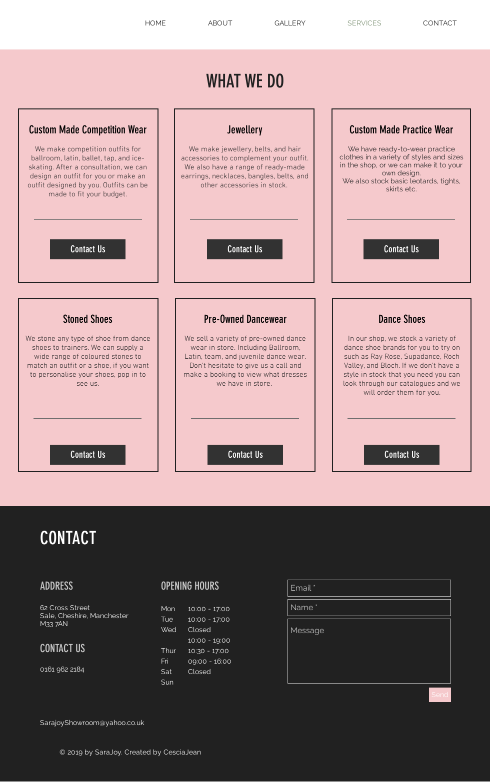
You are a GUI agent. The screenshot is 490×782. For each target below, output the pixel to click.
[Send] (440, 695)
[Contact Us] (88, 249)
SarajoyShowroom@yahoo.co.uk (92, 723)
